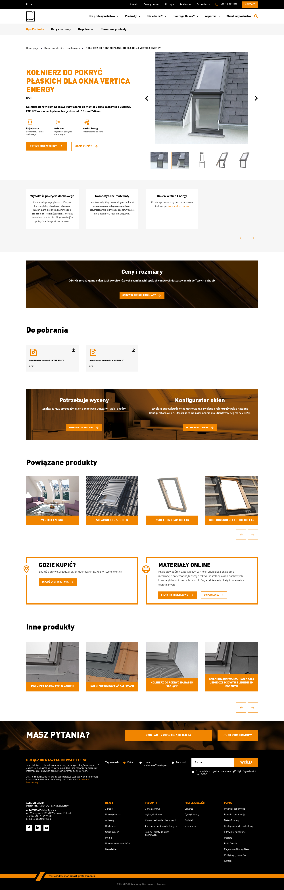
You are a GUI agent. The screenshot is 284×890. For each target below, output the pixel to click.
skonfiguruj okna (200, 428)
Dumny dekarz (151, 4)
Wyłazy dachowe (153, 814)
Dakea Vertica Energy (178, 206)
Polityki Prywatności (245, 771)
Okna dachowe (152, 809)
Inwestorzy (190, 826)
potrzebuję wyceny (46, 146)
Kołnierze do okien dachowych (62, 48)
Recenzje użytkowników (117, 843)
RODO (204, 774)
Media (108, 838)
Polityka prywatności (235, 855)
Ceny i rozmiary (61, 29)
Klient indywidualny (238, 16)
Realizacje (185, 4)
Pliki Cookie (230, 843)
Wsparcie (213, 16)
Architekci (190, 820)
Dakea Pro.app (231, 820)
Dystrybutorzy (192, 814)
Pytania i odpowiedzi (234, 809)
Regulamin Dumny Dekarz (237, 849)
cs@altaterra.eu (42, 819)
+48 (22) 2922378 (229, 4)
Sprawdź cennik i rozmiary (142, 295)
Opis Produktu (35, 29)
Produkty (133, 16)
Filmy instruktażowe (234, 832)
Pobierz (228, 838)
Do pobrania (85, 29)
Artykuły (109, 820)
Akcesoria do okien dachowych (161, 826)
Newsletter (111, 849)
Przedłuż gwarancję (234, 814)
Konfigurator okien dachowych (240, 826)
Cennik (134, 4)
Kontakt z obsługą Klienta (168, 735)
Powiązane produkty (114, 29)
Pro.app (169, 4)
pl (30, 4)
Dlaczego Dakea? (186, 16)
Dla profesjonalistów (104, 16)
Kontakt (249, 4)
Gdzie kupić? (157, 16)
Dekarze (189, 809)
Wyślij (246, 762)
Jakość (108, 809)
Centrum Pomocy (238, 735)
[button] (146, 98)
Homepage (32, 48)
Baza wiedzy (203, 4)
